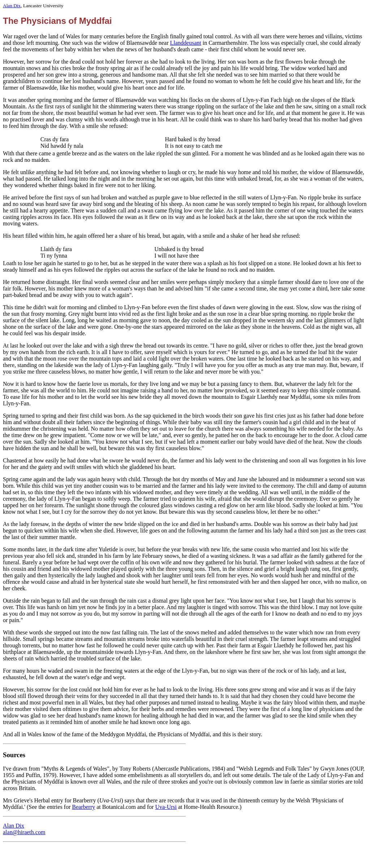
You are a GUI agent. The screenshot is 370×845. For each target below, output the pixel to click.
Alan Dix (12, 5)
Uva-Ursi (166, 807)
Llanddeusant (185, 43)
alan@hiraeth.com (24, 832)
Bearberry (83, 807)
